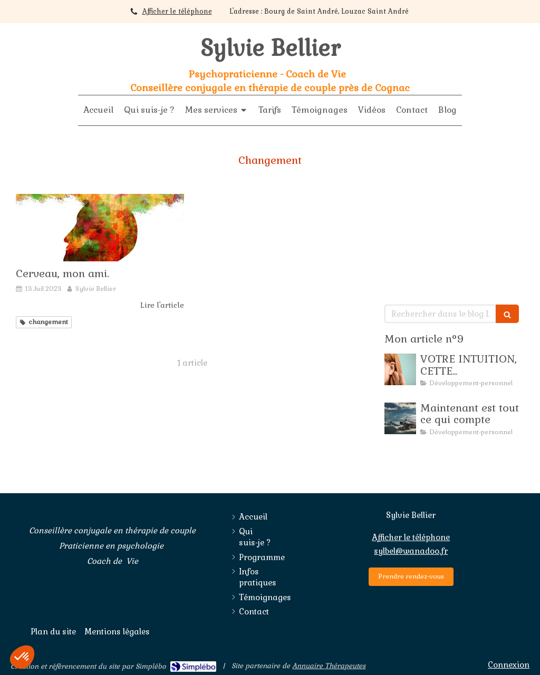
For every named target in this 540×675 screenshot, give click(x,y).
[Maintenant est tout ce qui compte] (400, 418)
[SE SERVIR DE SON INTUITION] (400, 369)
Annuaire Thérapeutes (328, 665)
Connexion (508, 665)
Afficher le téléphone (177, 11)
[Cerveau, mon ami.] (100, 227)
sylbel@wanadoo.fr (411, 551)
